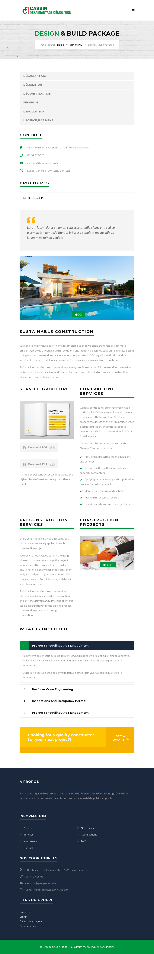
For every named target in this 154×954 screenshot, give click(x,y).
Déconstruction (37, 93)
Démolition (32, 84)
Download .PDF (35, 198)
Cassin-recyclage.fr (31, 921)
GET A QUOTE (119, 738)
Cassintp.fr (26, 911)
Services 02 (76, 44)
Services (29, 834)
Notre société (89, 827)
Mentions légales (104, 946)
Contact (28, 847)
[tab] (77, 646)
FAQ (83, 841)
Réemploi (30, 102)
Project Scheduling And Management (60, 645)
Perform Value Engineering (52, 689)
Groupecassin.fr (29, 926)
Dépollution (33, 111)
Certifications (89, 834)
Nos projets (30, 841)
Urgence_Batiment (38, 120)
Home (60, 44)
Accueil (28, 827)
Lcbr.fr (23, 916)
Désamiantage (35, 76)
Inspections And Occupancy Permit (58, 701)
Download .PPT (35, 464)
